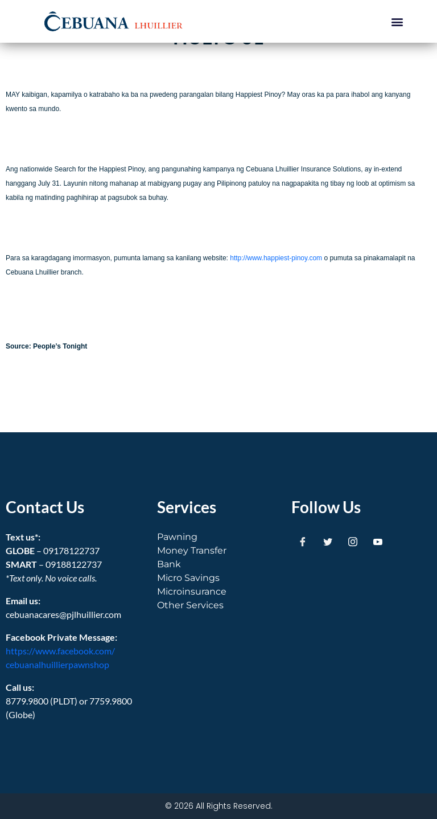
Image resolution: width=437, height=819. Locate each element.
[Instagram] (352, 541)
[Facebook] (302, 541)
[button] (397, 21)
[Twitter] (327, 541)
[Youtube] (377, 541)
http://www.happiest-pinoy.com (276, 258)
